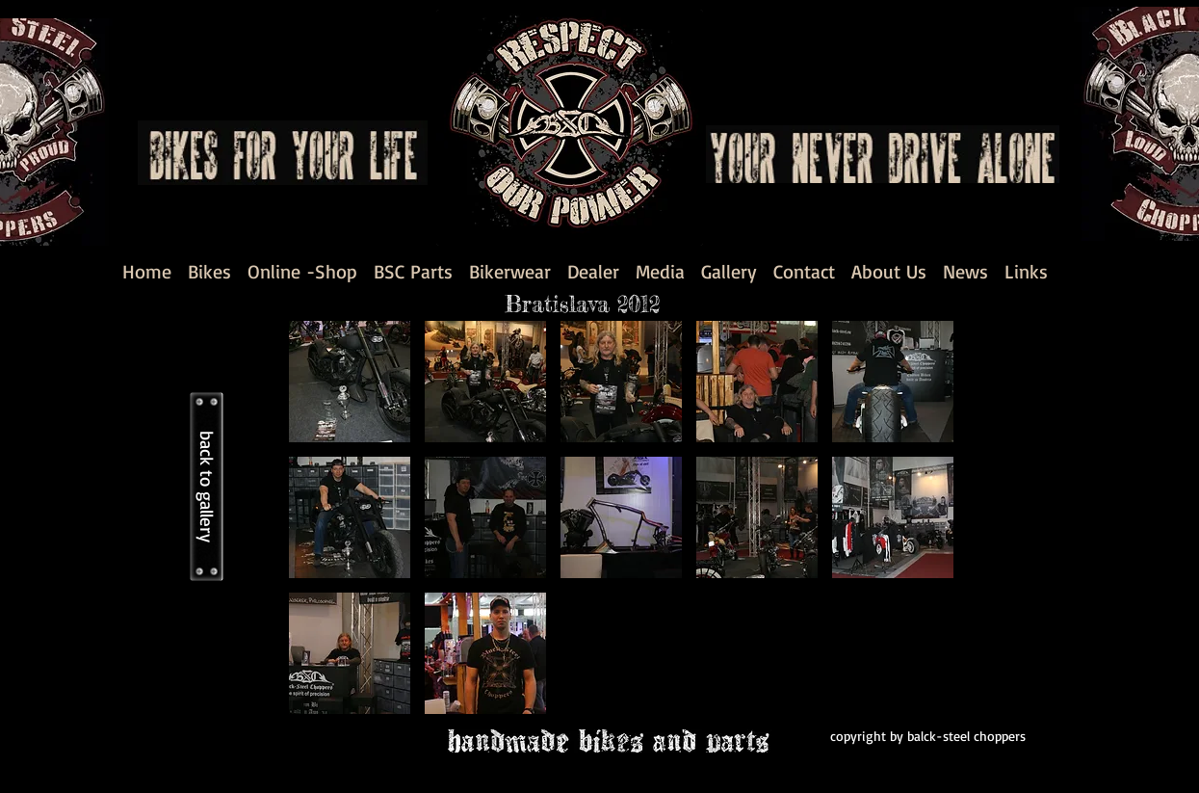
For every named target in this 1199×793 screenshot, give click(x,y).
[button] (349, 381)
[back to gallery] (206, 487)
